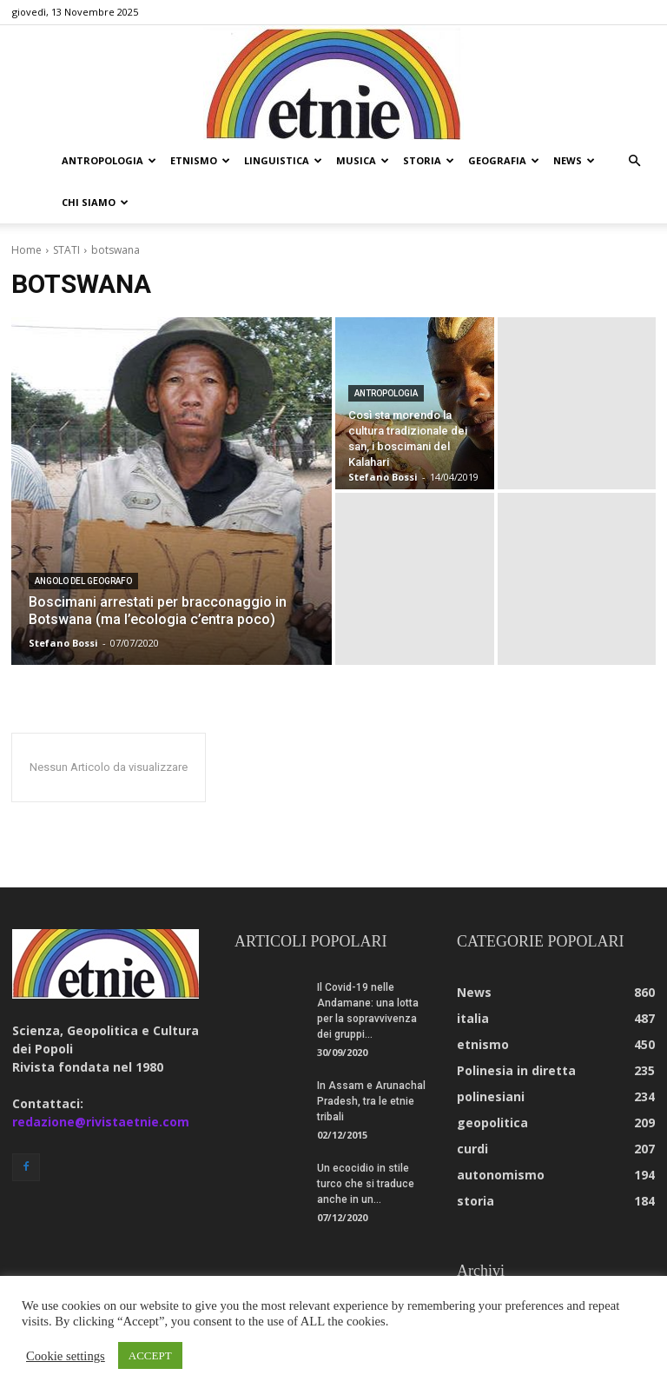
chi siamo (95, 202)
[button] (634, 161)
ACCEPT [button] (150, 1355)
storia (428, 160)
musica (362, 160)
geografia (503, 160)
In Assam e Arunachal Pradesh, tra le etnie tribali (371, 1059)
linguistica (283, 160)
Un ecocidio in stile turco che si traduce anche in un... (365, 1142)
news (574, 160)
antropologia (109, 160)
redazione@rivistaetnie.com (100, 1080)
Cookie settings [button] (65, 1356)
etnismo (200, 160)
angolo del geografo (83, 539)
